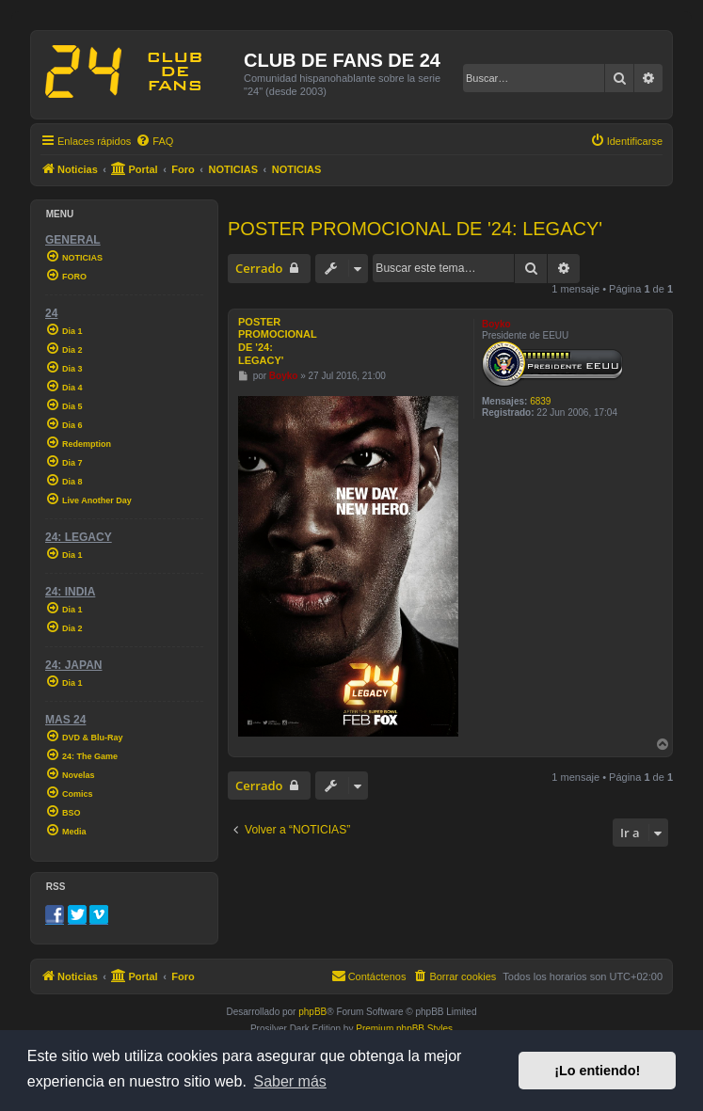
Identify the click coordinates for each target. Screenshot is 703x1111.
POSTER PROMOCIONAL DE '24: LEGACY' (415, 228)
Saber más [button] (289, 1081)
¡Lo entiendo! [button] (597, 1070)
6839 (540, 401)
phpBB (312, 1012)
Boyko (496, 324)
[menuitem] (154, 141)
